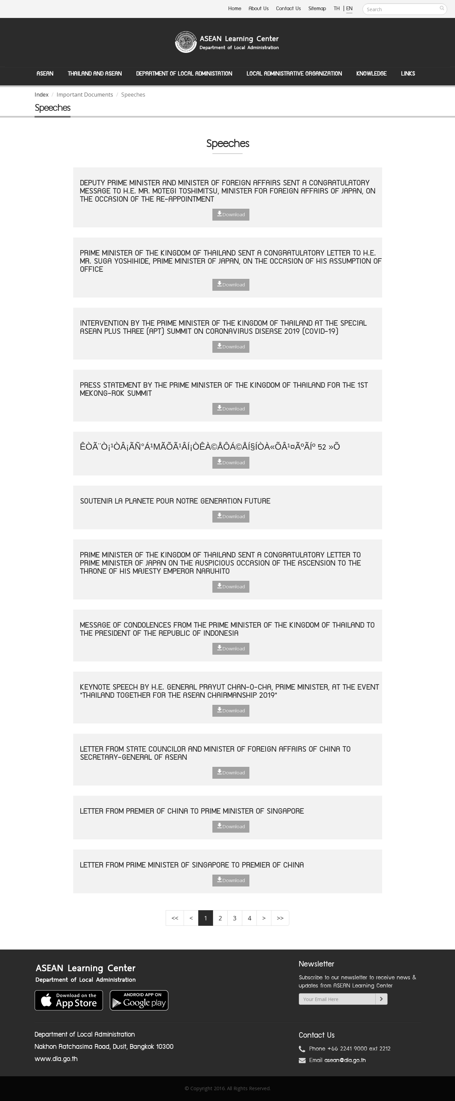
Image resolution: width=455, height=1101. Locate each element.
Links (408, 74)
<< (174, 918)
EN (349, 8)
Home (234, 8)
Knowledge (371, 74)
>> (280, 918)
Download (231, 214)
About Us (259, 8)
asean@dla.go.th (345, 1060)
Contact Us (288, 8)
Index (41, 94)
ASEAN (45, 74)
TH (338, 8)
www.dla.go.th (56, 1059)
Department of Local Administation (184, 74)
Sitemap (317, 8)
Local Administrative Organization (294, 74)
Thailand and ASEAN (95, 74)
